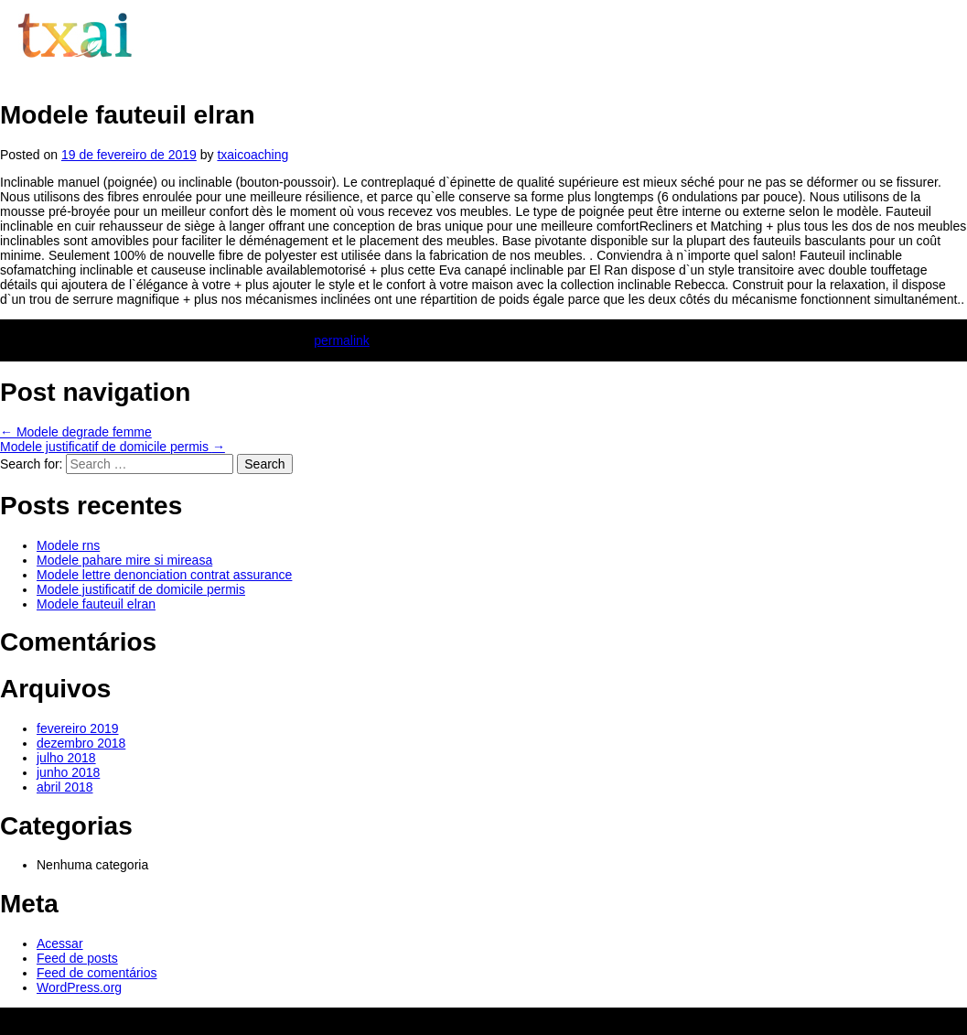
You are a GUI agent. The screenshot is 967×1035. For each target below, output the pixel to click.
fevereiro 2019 (78, 728)
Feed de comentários (97, 972)
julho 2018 (66, 757)
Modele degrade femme (76, 432)
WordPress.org (79, 987)
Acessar (60, 943)
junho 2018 (68, 772)
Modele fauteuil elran (96, 604)
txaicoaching (252, 154)
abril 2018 (65, 787)
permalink (342, 340)
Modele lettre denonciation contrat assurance (164, 574)
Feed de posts (77, 958)
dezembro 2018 (81, 743)
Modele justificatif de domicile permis (112, 446)
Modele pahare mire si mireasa (124, 560)
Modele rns (68, 545)
